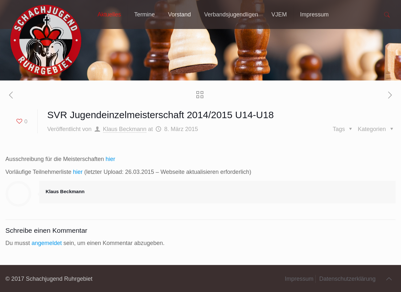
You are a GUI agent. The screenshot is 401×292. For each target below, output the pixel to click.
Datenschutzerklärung (347, 279)
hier (110, 159)
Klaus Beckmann (124, 129)
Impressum (299, 279)
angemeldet (47, 243)
